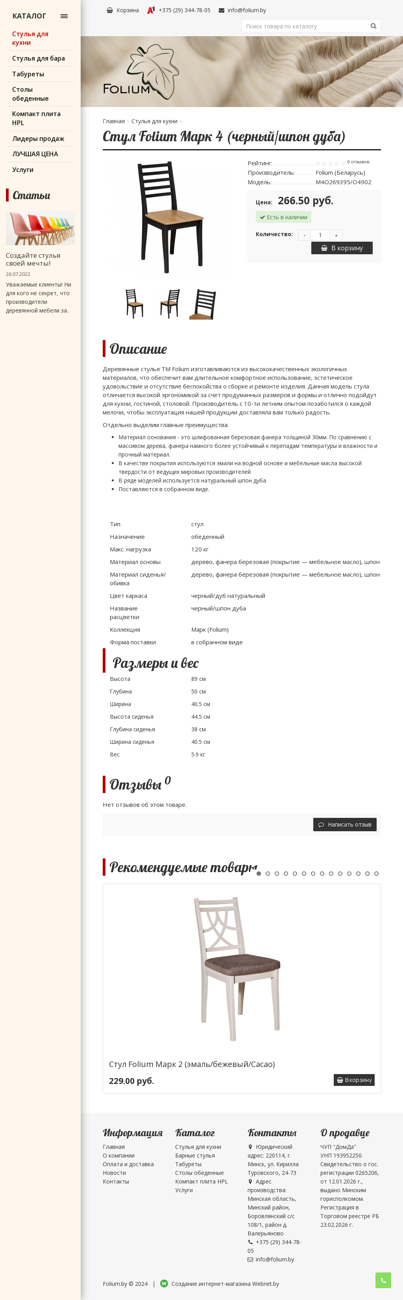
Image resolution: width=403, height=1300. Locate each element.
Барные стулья (195, 1155)
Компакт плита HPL (201, 1181)
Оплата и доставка (128, 1164)
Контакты (116, 1181)
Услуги (184, 1190)
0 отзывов (358, 162)
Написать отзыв (345, 824)
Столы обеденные (199, 1172)
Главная (114, 121)
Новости (114, 1172)
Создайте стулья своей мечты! (33, 259)
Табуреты (188, 1164)
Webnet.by (265, 1283)
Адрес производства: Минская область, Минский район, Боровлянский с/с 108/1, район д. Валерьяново (272, 1207)
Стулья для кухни (154, 121)
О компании (119, 1155)
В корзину (342, 248)
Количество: (274, 234)
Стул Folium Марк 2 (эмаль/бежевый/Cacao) (192, 1064)
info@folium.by (242, 10)
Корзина (123, 10)
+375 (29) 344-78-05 (179, 10)
